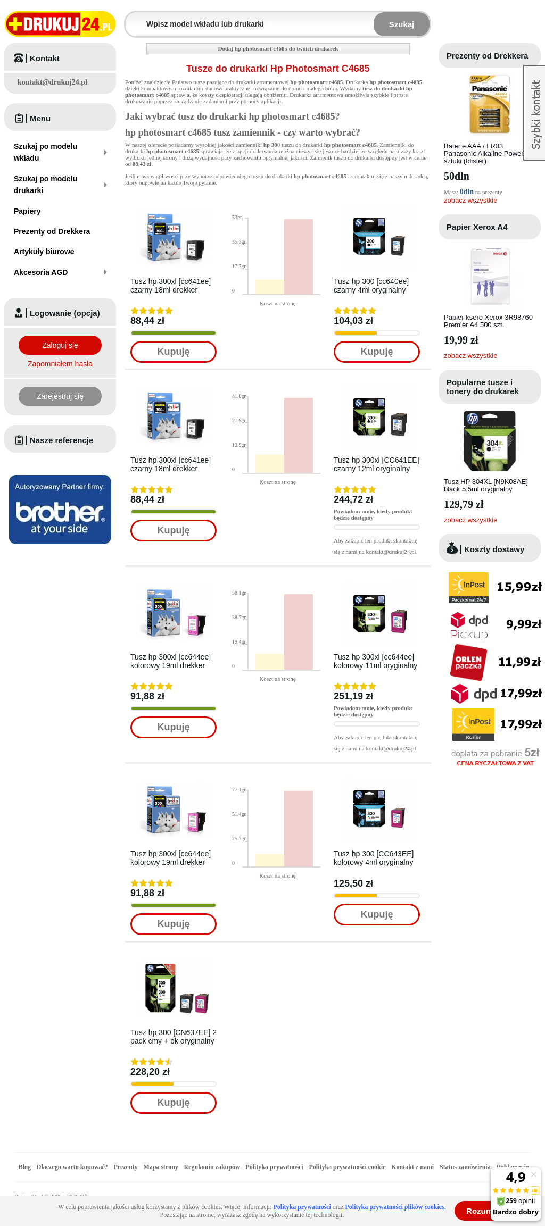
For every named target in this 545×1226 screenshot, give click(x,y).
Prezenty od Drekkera (487, 55)
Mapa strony (160, 1167)
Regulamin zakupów (212, 1167)
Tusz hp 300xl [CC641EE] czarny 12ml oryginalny (376, 464)
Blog (25, 1167)
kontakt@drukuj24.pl (52, 82)
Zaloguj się (60, 345)
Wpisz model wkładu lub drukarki (132, 17)
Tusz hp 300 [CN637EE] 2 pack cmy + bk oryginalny (173, 1036)
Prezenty (126, 1167)
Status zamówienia (466, 1167)
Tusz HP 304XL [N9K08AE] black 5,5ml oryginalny (486, 485)
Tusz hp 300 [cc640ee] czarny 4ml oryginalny (371, 285)
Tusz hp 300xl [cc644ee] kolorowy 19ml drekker (170, 661)
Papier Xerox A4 (477, 226)
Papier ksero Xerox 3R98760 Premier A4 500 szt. (488, 321)
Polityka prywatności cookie (347, 1167)
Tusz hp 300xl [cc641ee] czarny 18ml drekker (170, 285)
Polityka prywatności (274, 1167)
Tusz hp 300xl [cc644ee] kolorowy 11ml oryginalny (375, 661)
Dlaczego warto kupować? (72, 1167)
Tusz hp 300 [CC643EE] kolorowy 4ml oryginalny (374, 857)
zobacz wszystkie (470, 200)
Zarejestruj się (60, 396)
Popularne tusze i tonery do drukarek (483, 387)
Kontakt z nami (412, 1167)
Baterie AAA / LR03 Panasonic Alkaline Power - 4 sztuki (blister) (488, 153)
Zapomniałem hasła (60, 364)
